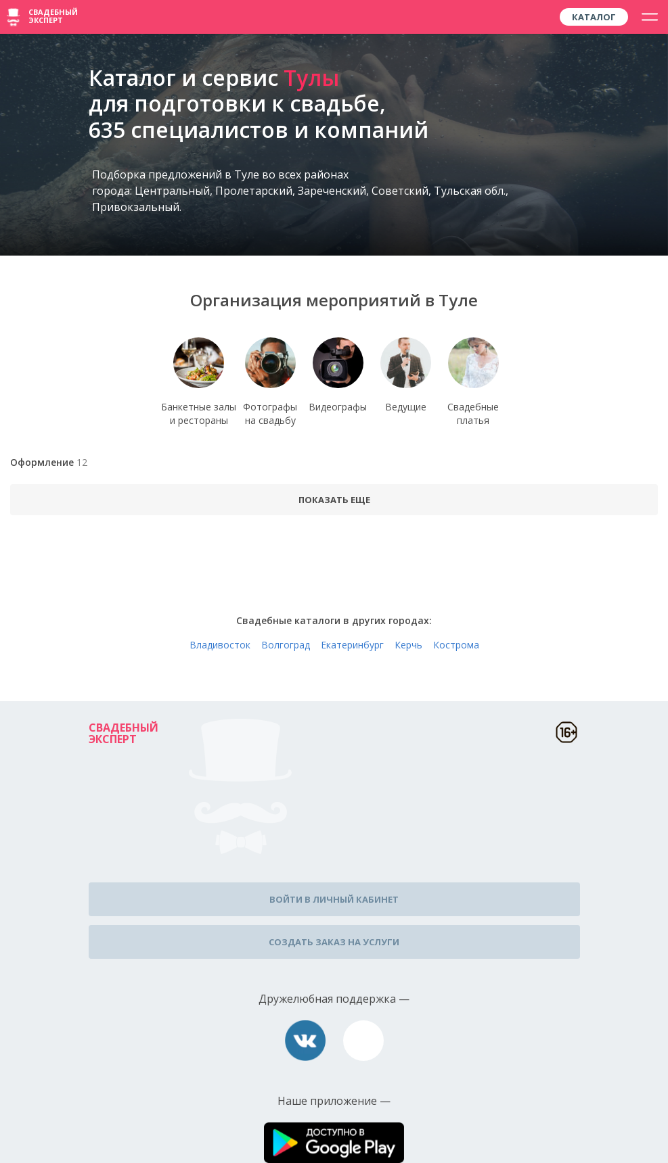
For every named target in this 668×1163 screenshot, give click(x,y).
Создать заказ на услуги (334, 942)
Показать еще (334, 500)
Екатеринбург (352, 644)
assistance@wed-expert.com (363, 1040)
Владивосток (220, 644)
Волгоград (285, 644)
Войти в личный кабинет (334, 899)
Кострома (456, 644)
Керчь (408, 644)
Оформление (48, 462)
